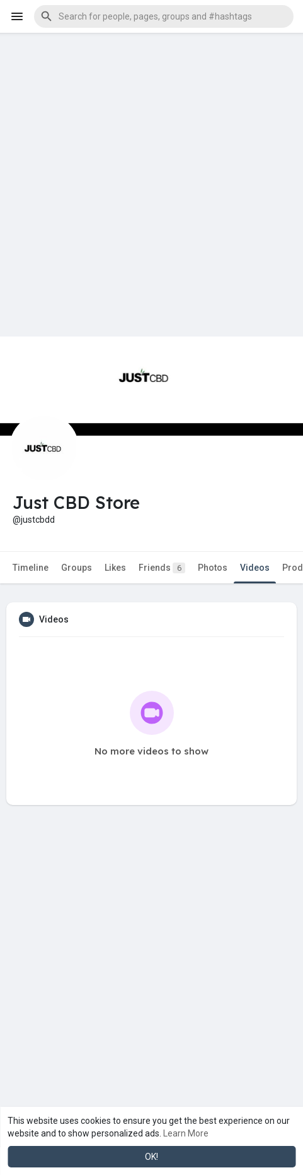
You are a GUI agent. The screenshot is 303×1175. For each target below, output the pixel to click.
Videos (255, 568)
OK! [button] (151, 1157)
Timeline (31, 568)
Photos (212, 568)
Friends (162, 568)
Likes (115, 568)
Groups (76, 568)
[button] (164, 16)
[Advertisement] (151, 185)
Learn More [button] (186, 1133)
